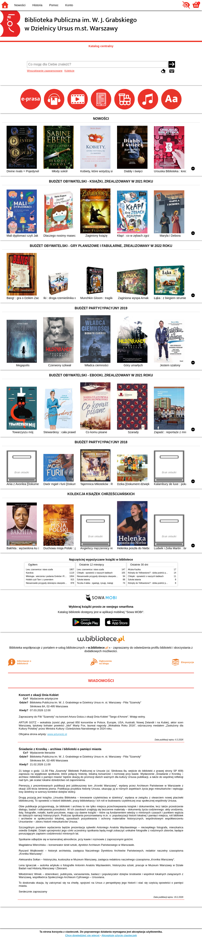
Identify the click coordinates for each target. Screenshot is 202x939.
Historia (37, 5)
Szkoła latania (83, 579)
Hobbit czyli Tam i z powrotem (39, 579)
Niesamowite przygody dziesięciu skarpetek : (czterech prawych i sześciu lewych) (63, 583)
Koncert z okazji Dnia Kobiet (39, 695)
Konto (69, 5)
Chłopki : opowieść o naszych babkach (95, 573)
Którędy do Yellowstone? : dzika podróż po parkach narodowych (157, 573)
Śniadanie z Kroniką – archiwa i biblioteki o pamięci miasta (60, 749)
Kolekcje (69, 70)
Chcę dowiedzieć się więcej (82, 935)
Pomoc (53, 5)
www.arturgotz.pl (57, 734)
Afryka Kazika (134, 569)
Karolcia (29, 573)
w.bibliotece (98, 647)
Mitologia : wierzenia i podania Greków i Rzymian (48, 576)
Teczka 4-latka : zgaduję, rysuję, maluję (95, 583)
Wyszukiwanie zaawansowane (45, 70)
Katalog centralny (101, 46)
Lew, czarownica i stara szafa (39, 569)
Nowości (20, 5)
